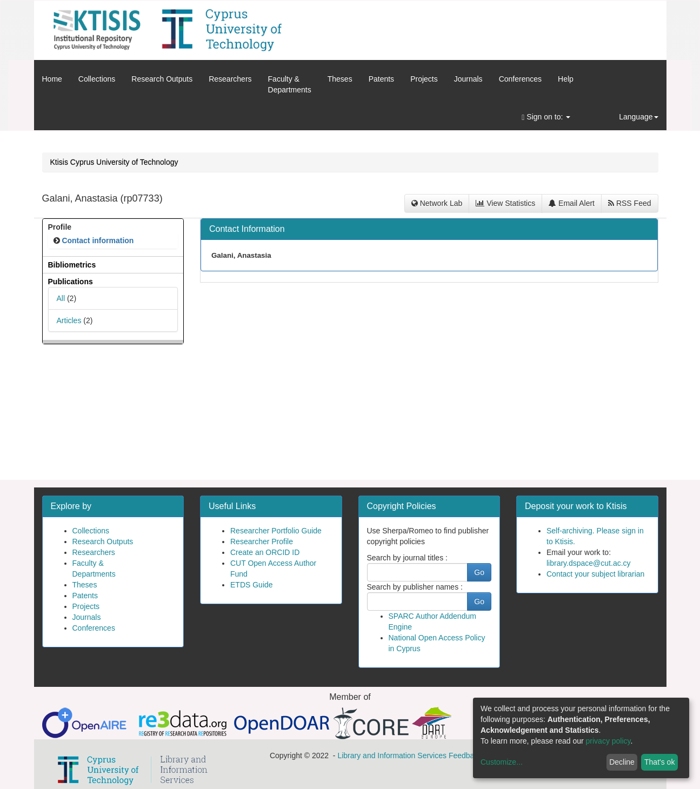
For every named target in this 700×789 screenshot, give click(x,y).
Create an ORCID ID (264, 552)
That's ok (659, 762)
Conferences (520, 79)
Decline (622, 762)
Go (479, 572)
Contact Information (247, 228)
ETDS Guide (251, 584)
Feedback (465, 755)
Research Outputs (161, 79)
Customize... (502, 762)
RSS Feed (629, 203)
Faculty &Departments (289, 84)
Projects (424, 79)
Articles (69, 320)
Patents (381, 79)
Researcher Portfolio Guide (276, 530)
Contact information (98, 240)
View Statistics (505, 203)
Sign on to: (546, 117)
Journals (468, 79)
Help (566, 79)
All (61, 298)
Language (638, 116)
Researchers (230, 79)
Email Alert (572, 203)
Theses (340, 79)
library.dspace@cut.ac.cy (588, 563)
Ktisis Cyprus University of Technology (114, 162)
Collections (96, 79)
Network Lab (436, 203)
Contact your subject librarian (595, 574)
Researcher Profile (261, 541)
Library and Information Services (391, 755)
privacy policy (608, 741)
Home (52, 79)
